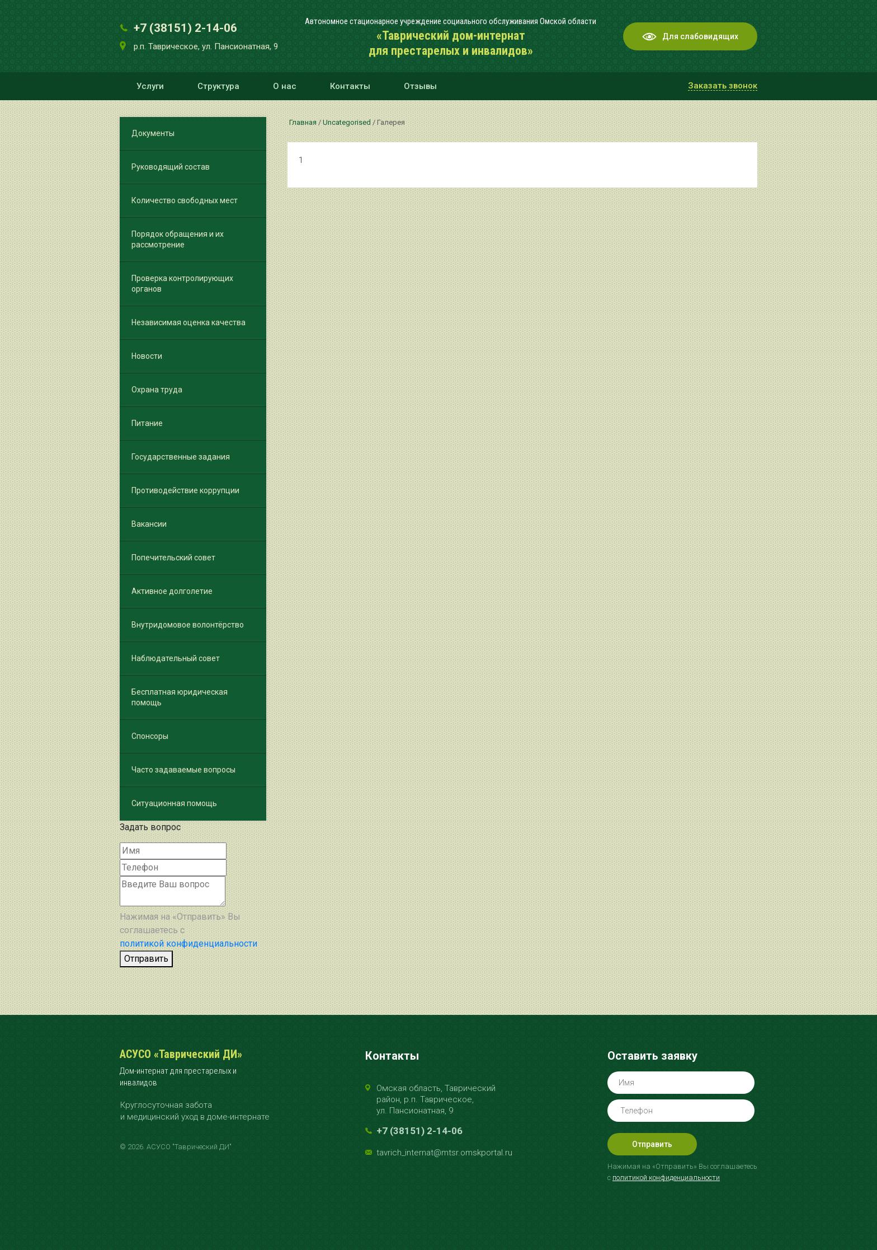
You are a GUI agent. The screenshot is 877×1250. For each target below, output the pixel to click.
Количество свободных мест (184, 200)
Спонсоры (149, 736)
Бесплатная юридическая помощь (179, 697)
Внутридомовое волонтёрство (187, 624)
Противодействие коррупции (185, 490)
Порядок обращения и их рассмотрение (177, 239)
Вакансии (149, 523)
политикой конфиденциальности (188, 943)
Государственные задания (180, 456)
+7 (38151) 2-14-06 (185, 28)
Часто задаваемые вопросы (183, 769)
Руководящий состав (170, 166)
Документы (153, 133)
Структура (218, 86)
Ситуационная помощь (174, 803)
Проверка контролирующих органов (182, 283)
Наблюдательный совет (175, 658)
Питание (147, 423)
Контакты (350, 86)
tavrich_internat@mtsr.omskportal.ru (444, 1153)
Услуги (150, 86)
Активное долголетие (172, 591)
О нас (284, 86)
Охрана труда (156, 389)
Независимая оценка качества (188, 322)
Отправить (146, 958)
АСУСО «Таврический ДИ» (181, 1054)
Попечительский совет (173, 557)
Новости (146, 356)
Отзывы (420, 86)
